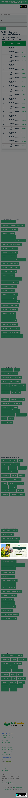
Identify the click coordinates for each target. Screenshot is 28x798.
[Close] (25, 545)
